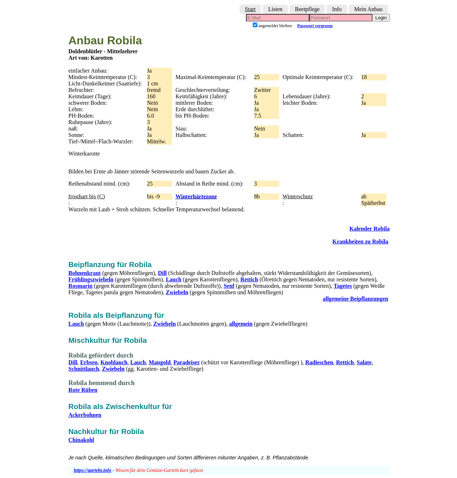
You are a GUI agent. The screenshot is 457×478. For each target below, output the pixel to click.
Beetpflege (307, 9)
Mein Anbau (368, 9)
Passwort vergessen (315, 25)
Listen (275, 9)
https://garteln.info (92, 470)
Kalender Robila (369, 229)
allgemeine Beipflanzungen (355, 299)
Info (337, 9)
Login (381, 17)
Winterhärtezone (196, 196)
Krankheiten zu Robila (360, 241)
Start (250, 9)
